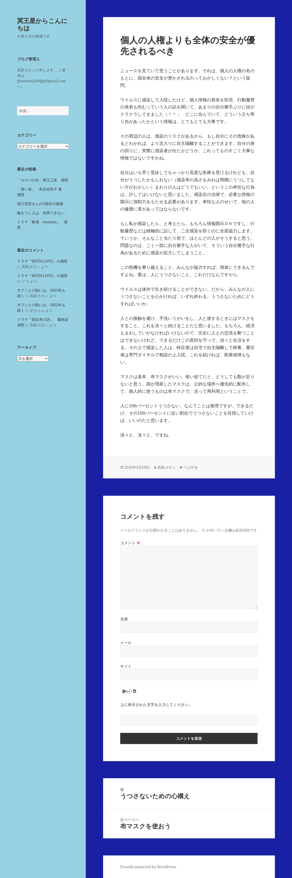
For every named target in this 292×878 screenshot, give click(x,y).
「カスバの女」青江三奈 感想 (42, 179)
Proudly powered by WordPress (148, 866)
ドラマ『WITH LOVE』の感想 (42, 261)
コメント (130, 542)
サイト (126, 666)
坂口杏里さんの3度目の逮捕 (40, 203)
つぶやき (190, 467)
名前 (124, 618)
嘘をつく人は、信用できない (41, 212)
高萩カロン (166, 467)
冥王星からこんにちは (42, 24)
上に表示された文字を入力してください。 (156, 704)
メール (126, 642)
